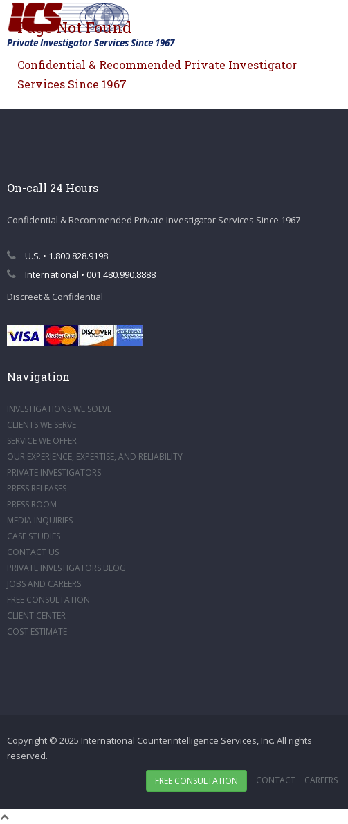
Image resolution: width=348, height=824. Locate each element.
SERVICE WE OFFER (42, 441)
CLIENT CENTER (36, 615)
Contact (275, 780)
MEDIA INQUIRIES (40, 520)
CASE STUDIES (33, 536)
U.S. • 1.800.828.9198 (57, 256)
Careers (321, 780)
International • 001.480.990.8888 (81, 274)
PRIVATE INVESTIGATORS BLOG (66, 568)
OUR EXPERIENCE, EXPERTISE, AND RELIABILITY (95, 456)
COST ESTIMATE (37, 631)
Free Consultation (196, 781)
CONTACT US (33, 552)
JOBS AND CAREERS (44, 584)
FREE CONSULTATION (48, 600)
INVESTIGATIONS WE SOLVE (59, 409)
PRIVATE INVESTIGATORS (54, 472)
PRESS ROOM (32, 504)
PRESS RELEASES (36, 488)
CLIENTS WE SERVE (41, 425)
